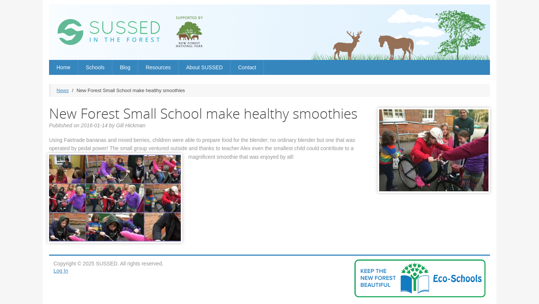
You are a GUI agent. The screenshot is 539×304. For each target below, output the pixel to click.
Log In (61, 271)
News (63, 90)
